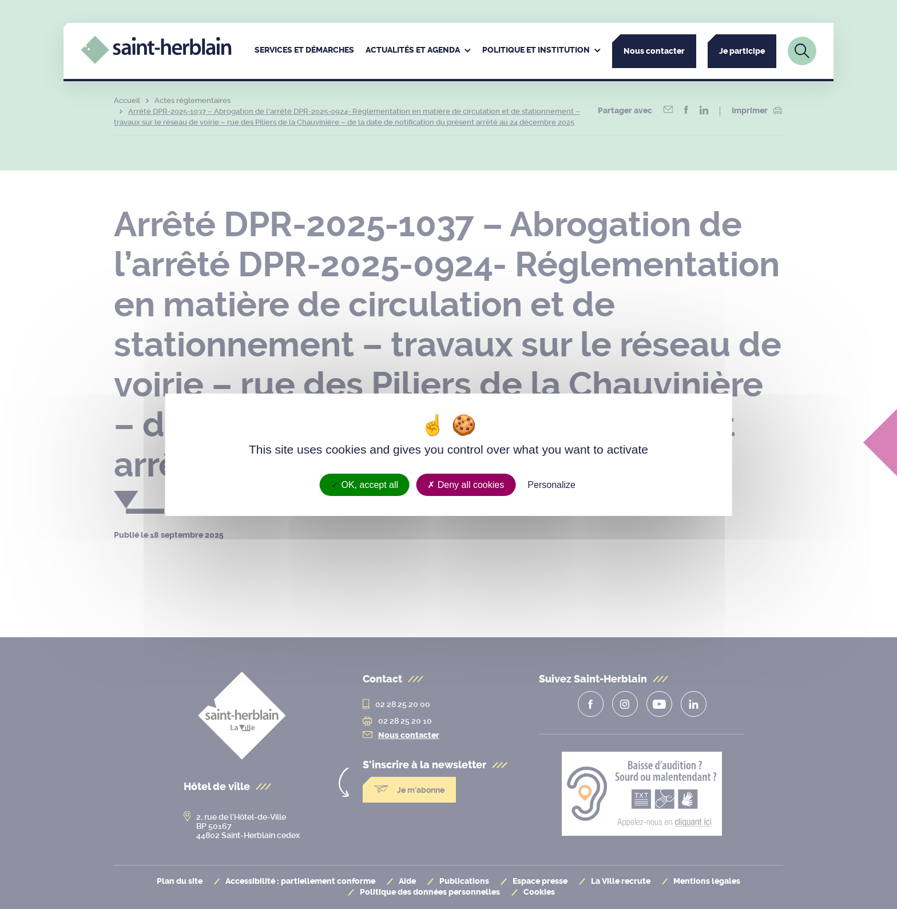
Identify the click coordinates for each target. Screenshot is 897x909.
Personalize (551, 484)
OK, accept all (364, 484)
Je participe (742, 51)
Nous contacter (654, 51)
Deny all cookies (465, 484)
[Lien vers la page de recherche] (802, 51)
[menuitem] (304, 51)
